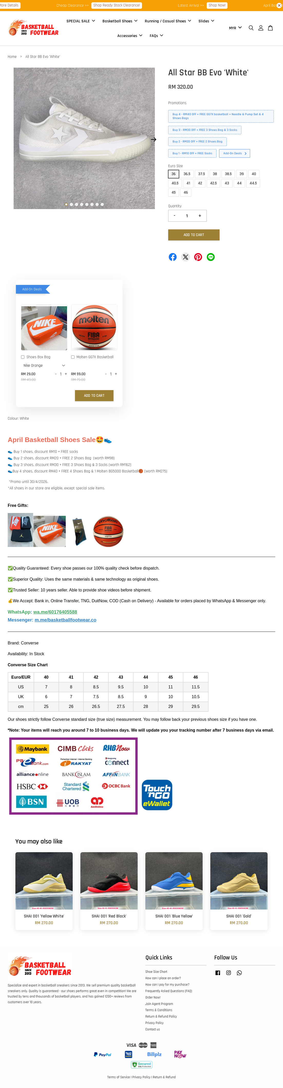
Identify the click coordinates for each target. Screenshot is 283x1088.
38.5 (228, 174)
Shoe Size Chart (156, 972)
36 (174, 174)
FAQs (156, 35)
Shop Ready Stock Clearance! (137, 5)
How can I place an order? (163, 978)
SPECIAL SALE (81, 21)
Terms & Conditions (158, 1010)
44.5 (253, 183)
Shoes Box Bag (35, 357)
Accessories (129, 35)
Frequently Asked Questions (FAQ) (168, 991)
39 (242, 174)
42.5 (213, 183)
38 (215, 174)
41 (188, 183)
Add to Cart (94, 395)
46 (186, 192)
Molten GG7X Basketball (92, 357)
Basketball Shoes (119, 21)
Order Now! (153, 997)
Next (153, 139)
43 (227, 183)
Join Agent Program (159, 1004)
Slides (206, 21)
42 (200, 183)
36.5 (187, 174)
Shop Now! (238, 5)
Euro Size (175, 166)
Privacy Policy (154, 1023)
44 (239, 183)
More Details (29, 5)
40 (254, 174)
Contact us (152, 1029)
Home (12, 56)
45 (174, 192)
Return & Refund (164, 1077)
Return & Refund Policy (161, 1016)
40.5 (175, 183)
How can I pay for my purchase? (167, 985)
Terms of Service (118, 1077)
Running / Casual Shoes (168, 21)
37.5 (201, 174)
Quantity (175, 206)
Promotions (177, 103)
